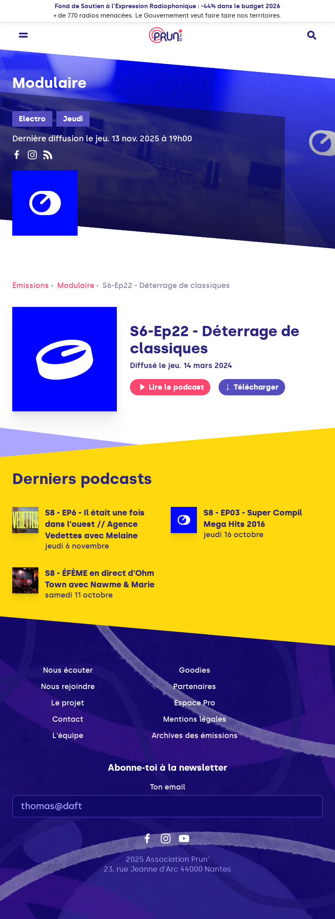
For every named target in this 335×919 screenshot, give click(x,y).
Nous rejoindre (68, 686)
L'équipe (67, 735)
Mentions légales (194, 719)
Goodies (194, 670)
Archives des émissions (195, 735)
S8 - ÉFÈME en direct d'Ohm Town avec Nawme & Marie (99, 578)
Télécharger (252, 387)
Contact (67, 719)
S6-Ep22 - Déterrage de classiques (166, 285)
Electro (32, 118)
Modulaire (75, 285)
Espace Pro (194, 702)
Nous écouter (68, 670)
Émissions (30, 285)
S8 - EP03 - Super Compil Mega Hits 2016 (252, 518)
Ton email (167, 787)
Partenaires (194, 686)
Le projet (67, 702)
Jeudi (73, 118)
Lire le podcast (171, 387)
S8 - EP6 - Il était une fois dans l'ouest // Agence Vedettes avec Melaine (95, 524)
